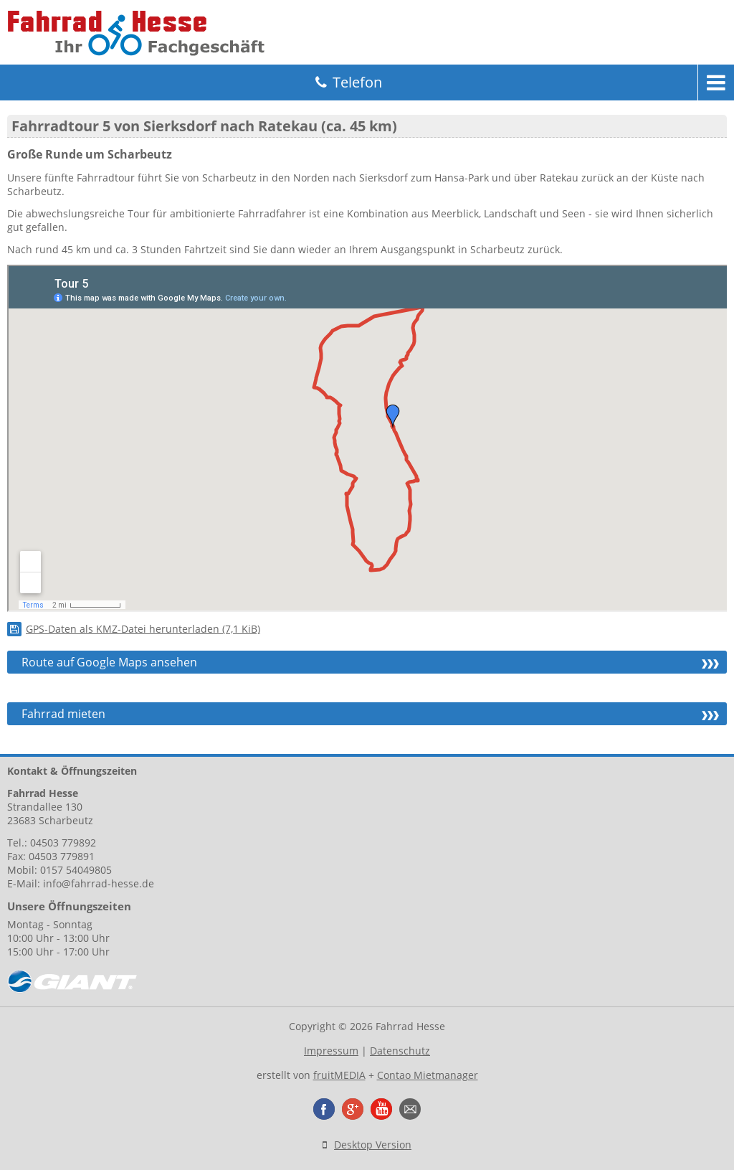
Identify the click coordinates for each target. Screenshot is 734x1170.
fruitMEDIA (339, 1075)
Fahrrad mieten (63, 714)
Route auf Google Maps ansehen (109, 662)
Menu (716, 82)
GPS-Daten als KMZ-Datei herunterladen (143, 629)
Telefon (357, 82)
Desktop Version (372, 1144)
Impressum (331, 1050)
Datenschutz (400, 1050)
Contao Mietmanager (427, 1075)
